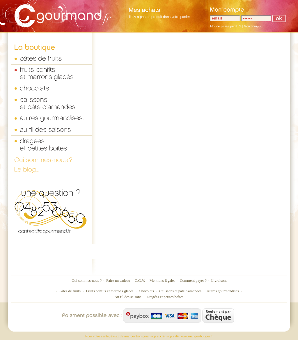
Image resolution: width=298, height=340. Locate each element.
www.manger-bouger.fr (196, 336)
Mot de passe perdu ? (225, 26)
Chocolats (146, 291)
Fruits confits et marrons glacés (109, 291)
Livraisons (219, 280)
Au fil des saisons (127, 297)
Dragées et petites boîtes (165, 297)
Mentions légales (162, 280)
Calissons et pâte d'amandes (180, 291)
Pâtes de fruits (70, 291)
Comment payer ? (193, 280)
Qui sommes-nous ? (87, 280)
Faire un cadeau (118, 280)
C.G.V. (140, 280)
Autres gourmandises (223, 291)
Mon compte (252, 26)
